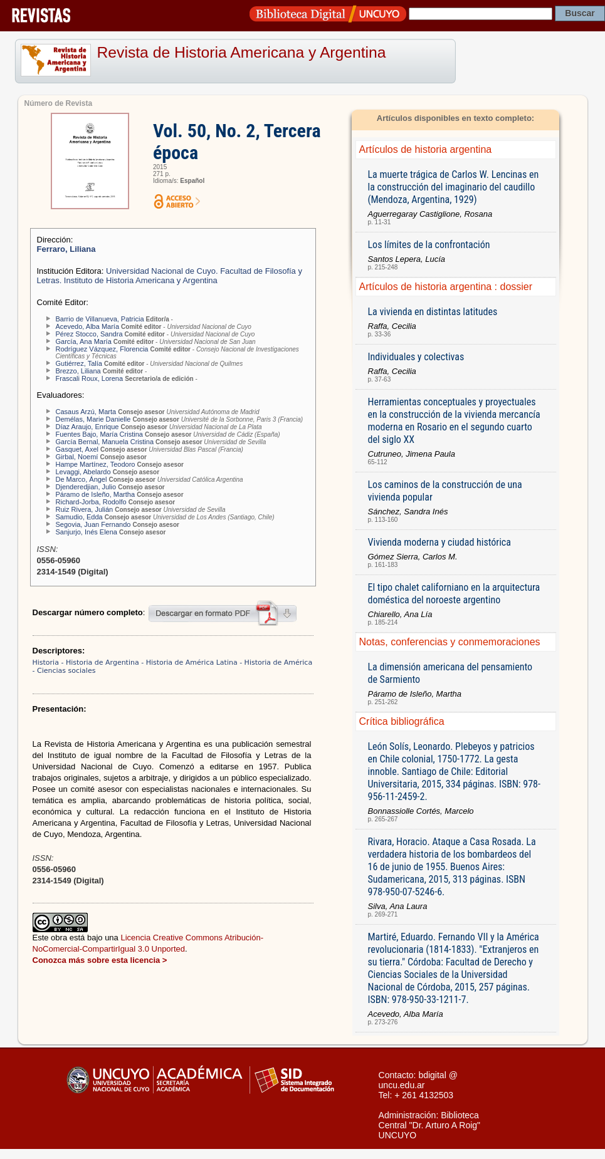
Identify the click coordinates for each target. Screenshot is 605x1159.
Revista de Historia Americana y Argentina (241, 52)
